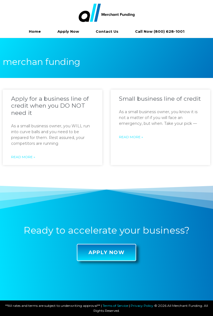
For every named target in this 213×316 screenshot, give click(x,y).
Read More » (23, 157)
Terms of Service (115, 306)
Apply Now (68, 31)
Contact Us (107, 31)
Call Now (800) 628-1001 (159, 31)
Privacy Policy (142, 306)
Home (35, 31)
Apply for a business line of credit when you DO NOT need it (50, 105)
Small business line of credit (160, 98)
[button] (106, 252)
